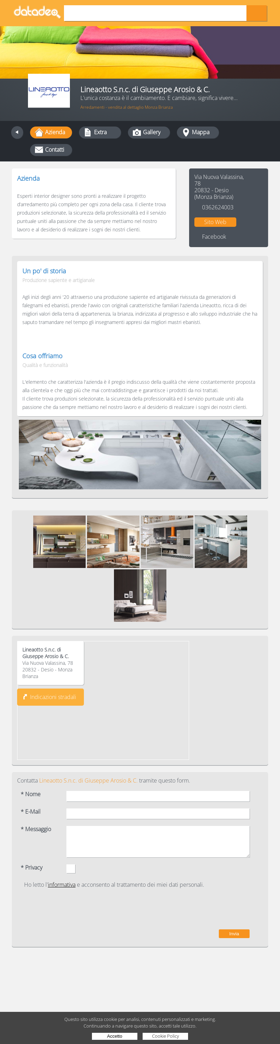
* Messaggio (36, 829)
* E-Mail (31, 811)
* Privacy (31, 867)
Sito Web (215, 222)
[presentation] (196, 908)
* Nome (31, 794)
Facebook (214, 236)
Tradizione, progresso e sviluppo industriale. (71, 187)
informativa (62, 884)
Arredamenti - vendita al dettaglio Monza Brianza (126, 107)
